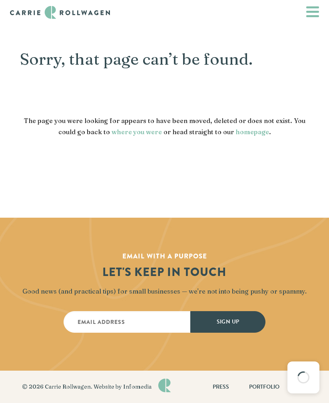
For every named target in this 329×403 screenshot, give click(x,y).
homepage (252, 132)
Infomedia (137, 386)
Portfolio (264, 387)
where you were (137, 132)
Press (221, 387)
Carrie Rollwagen (68, 386)
